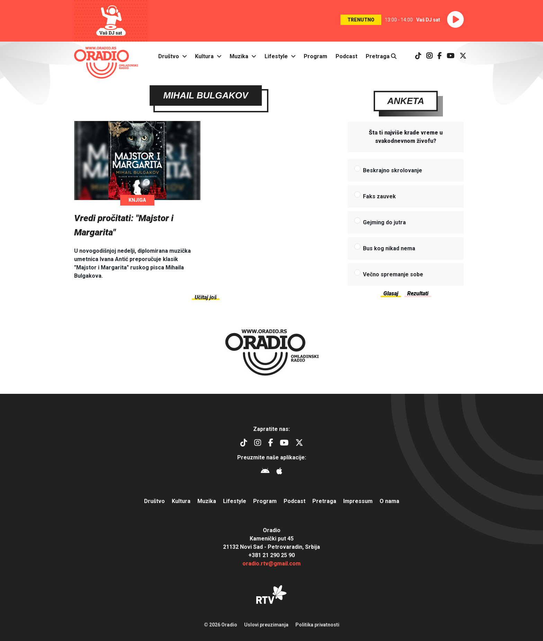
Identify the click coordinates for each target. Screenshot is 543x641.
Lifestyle (276, 56)
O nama (389, 501)
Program (315, 56)
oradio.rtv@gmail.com (271, 563)
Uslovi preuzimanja (266, 624)
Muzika (239, 56)
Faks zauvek (379, 196)
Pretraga (381, 56)
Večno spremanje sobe (393, 274)
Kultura (204, 56)
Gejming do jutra (384, 222)
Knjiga (137, 200)
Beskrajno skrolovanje (392, 170)
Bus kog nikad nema (389, 248)
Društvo (168, 56)
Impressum (358, 501)
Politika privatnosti (317, 624)
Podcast (346, 56)
